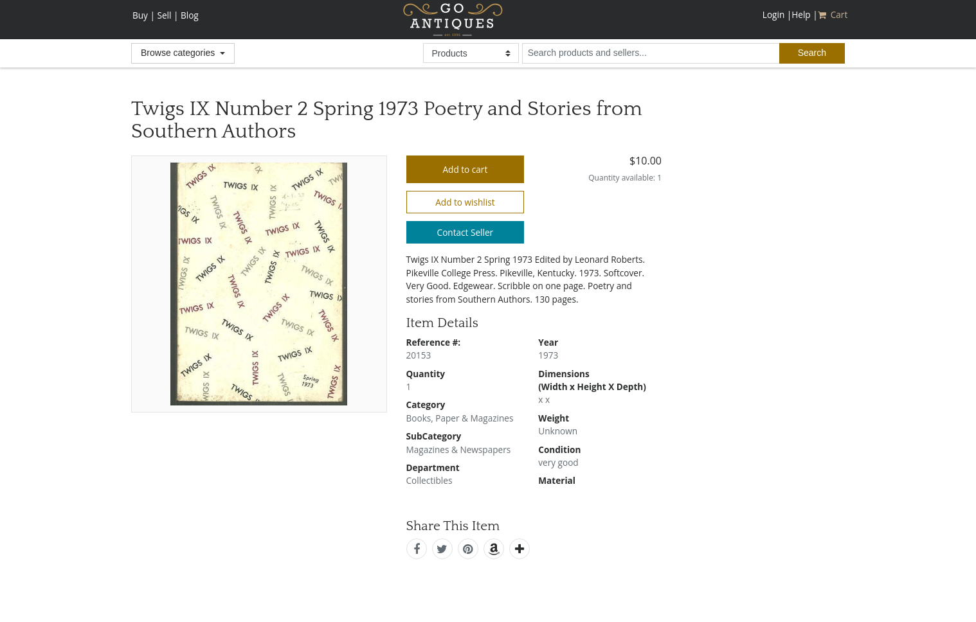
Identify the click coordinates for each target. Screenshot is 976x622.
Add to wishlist (464, 202)
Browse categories (179, 53)
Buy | (143, 15)
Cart (834, 14)
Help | (804, 14)
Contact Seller (465, 232)
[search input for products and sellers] (650, 53)
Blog (190, 15)
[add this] (519, 548)
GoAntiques (453, 19)
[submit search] (812, 53)
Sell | (167, 15)
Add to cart (464, 169)
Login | (777, 14)
